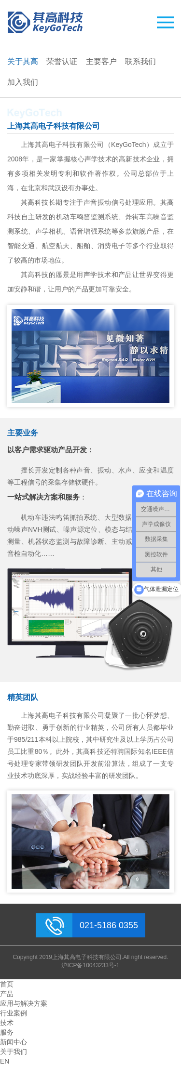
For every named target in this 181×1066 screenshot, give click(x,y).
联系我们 (140, 61)
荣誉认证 (61, 61)
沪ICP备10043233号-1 (90, 965)
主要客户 (101, 61)
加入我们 (22, 82)
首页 (7, 984)
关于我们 (13, 1051)
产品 (7, 994)
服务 (7, 1032)
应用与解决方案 (23, 1003)
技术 (7, 1023)
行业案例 (13, 1013)
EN (4, 1061)
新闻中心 (13, 1042)
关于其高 (22, 61)
